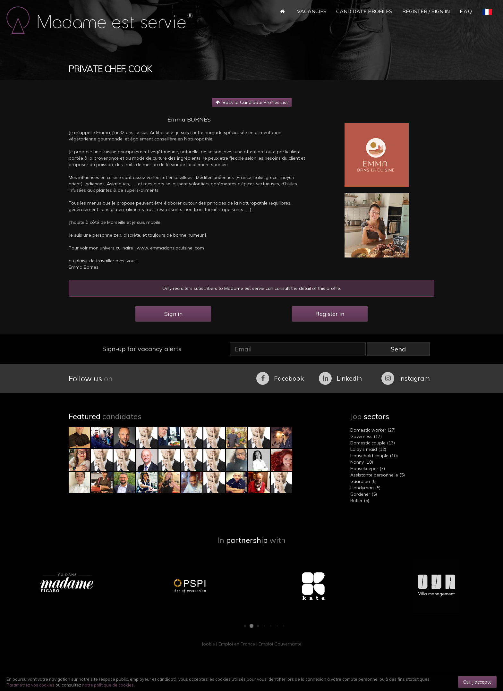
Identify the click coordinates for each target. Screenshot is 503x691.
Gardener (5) (363, 494)
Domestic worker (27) (373, 430)
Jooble (208, 644)
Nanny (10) (361, 462)
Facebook (280, 378)
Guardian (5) (363, 481)
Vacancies (312, 11)
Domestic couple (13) (372, 443)
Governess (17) (366, 436)
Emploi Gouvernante (280, 644)
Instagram (405, 378)
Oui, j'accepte (477, 682)
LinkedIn (340, 378)
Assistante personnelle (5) (377, 475)
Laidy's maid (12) (368, 449)
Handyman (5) (365, 488)
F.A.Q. (466, 11)
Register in (329, 313)
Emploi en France (236, 644)
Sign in (173, 313)
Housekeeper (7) (367, 468)
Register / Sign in (426, 11)
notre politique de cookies (108, 684)
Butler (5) (359, 500)
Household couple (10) (374, 456)
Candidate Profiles (364, 11)
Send (398, 349)
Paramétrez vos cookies (30, 684)
